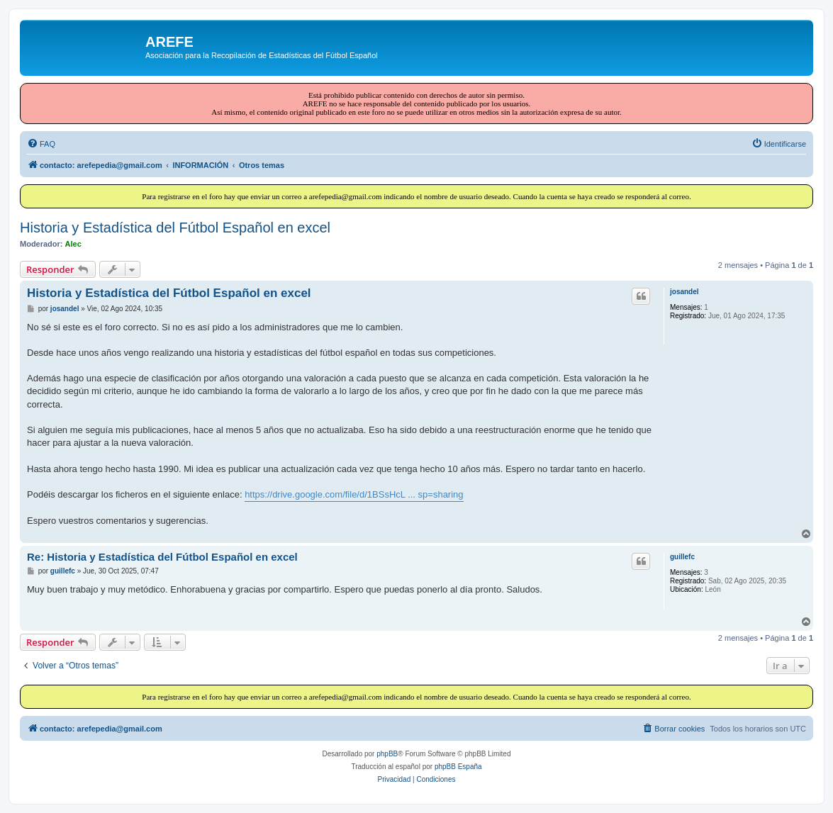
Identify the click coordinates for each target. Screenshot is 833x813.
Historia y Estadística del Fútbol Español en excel (175, 227)
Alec (73, 244)
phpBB (387, 754)
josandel (684, 292)
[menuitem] (41, 143)
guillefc (682, 557)
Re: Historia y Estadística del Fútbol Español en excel (162, 557)
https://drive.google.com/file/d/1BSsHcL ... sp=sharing (354, 494)
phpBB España (458, 766)
